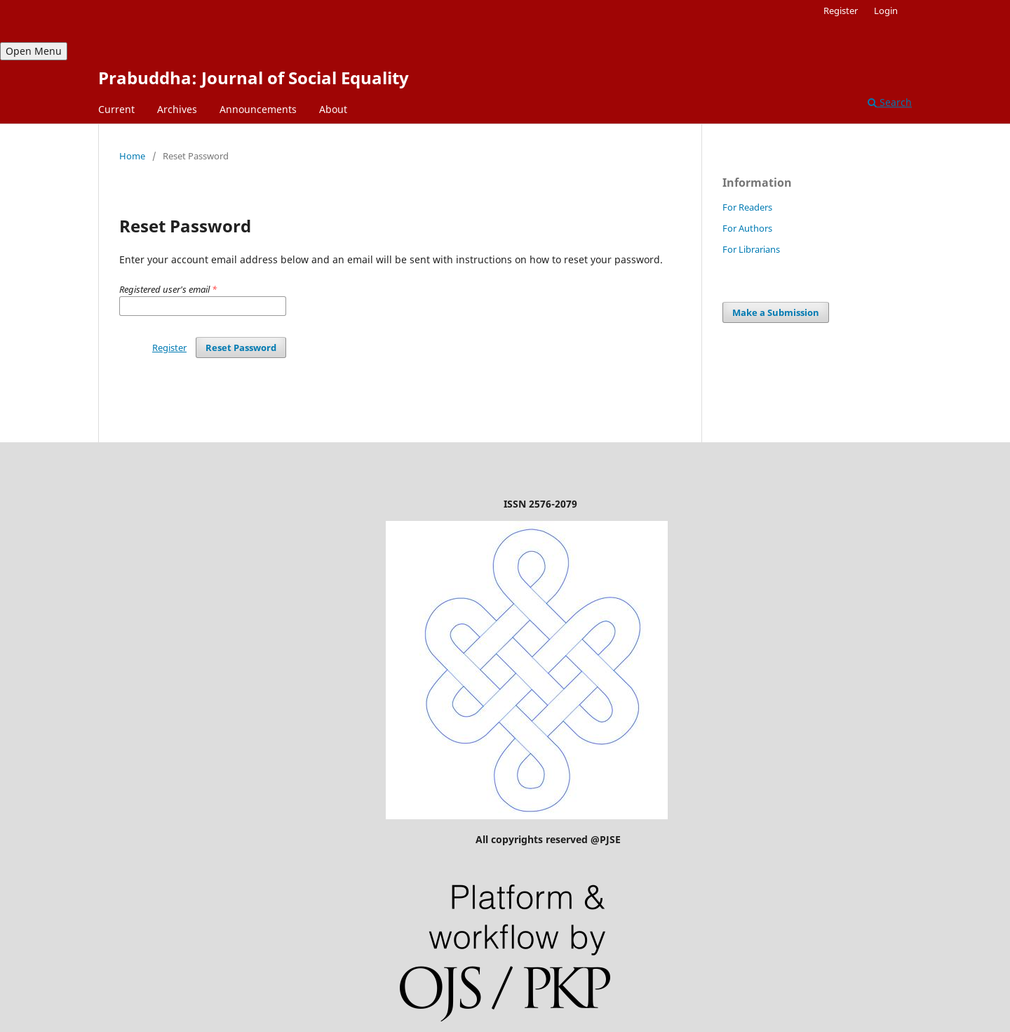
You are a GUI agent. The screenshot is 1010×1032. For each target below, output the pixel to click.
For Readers (747, 207)
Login (886, 10)
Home (132, 156)
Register (840, 10)
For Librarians (751, 249)
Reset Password (241, 347)
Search (890, 102)
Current (116, 109)
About (333, 109)
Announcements (258, 109)
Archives (177, 109)
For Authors (747, 228)
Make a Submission (775, 312)
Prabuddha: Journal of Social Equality (253, 77)
